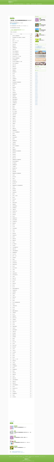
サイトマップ (26, 457)
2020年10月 (36, 97)
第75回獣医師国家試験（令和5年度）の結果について (42, 20)
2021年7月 (36, 86)
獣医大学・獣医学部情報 (16, 456)
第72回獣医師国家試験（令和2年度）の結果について (20, 437)
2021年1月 (36, 93)
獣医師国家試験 (26, 456)
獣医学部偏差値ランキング (21, 456)
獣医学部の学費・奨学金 (31, 456)
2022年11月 (36, 76)
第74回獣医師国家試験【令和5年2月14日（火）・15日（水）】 (22, 442)
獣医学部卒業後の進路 (37, 456)
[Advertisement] (27, 10)
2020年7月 (36, 101)
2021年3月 (36, 90)
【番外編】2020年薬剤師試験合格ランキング (20, 447)
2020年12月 (36, 94)
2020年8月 (36, 100)
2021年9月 (36, 83)
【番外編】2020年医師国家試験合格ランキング (20, 427)
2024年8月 (36, 72)
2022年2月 (36, 79)
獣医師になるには (11, 456)
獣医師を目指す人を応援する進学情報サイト (27, 460)
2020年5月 (36, 104)
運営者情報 (30, 457)
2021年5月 (36, 87)
